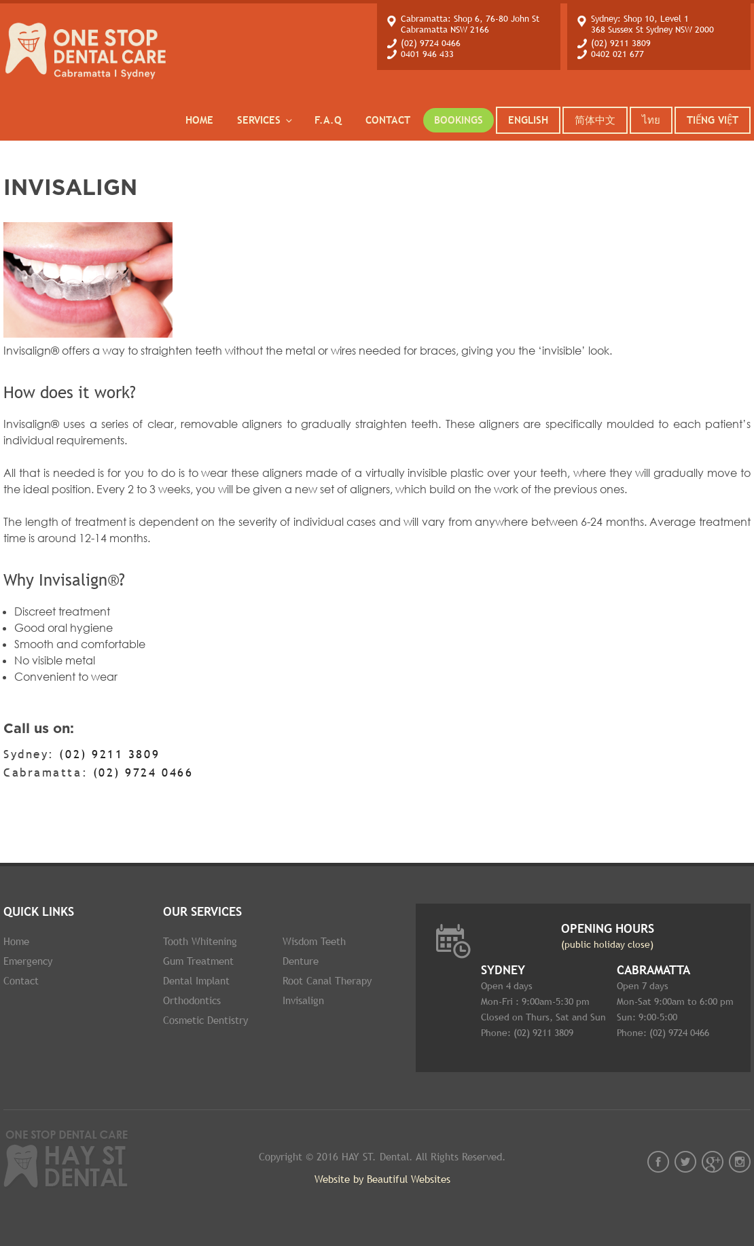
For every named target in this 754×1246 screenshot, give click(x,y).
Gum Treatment (198, 961)
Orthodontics (192, 1000)
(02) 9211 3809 (621, 43)
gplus (712, 1162)
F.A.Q (328, 120)
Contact (387, 120)
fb (658, 1162)
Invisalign (303, 1000)
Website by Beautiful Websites (382, 1179)
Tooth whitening (200, 941)
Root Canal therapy (327, 980)
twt (685, 1162)
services (265, 120)
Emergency (27, 961)
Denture (301, 961)
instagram (740, 1162)
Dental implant (196, 980)
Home (199, 120)
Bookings (458, 120)
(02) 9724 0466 (431, 43)
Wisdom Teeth (314, 941)
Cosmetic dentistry (205, 1020)
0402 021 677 (617, 54)
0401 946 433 (427, 54)
